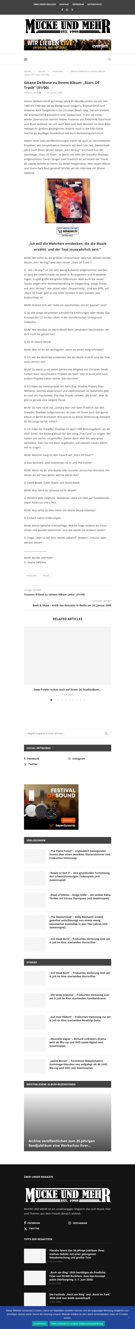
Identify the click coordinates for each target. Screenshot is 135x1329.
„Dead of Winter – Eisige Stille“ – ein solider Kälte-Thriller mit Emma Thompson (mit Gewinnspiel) (80, 896)
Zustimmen (40, 1323)
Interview (31, 575)
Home (27, 71)
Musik (42, 71)
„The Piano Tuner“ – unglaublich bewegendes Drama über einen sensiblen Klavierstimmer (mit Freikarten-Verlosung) (79, 854)
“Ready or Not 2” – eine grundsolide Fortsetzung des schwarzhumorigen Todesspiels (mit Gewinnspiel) (79, 876)
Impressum (78, 4)
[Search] (109, 59)
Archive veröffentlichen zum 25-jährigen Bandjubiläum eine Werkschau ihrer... (62, 1143)
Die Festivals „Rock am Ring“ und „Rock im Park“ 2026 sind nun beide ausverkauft (80, 1296)
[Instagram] (67, 9)
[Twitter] (72, 9)
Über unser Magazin (45, 4)
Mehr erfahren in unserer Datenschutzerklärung (77, 1323)
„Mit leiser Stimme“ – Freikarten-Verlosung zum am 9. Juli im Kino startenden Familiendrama (79, 996)
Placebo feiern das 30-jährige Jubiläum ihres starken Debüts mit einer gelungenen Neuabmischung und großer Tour (76, 1254)
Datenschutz (94, 4)
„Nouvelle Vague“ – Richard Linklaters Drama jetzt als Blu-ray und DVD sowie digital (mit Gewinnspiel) (77, 1042)
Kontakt (64, 4)
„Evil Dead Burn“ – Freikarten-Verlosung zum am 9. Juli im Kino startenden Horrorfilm (79, 940)
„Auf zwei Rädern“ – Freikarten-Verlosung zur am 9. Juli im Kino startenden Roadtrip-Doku (80, 1018)
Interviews (57, 71)
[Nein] (128, 1318)
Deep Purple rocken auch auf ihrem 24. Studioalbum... (67, 689)
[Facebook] (62, 9)
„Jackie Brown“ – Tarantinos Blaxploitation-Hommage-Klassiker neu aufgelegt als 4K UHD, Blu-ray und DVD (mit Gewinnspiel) (78, 1064)
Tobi (39, 92)
